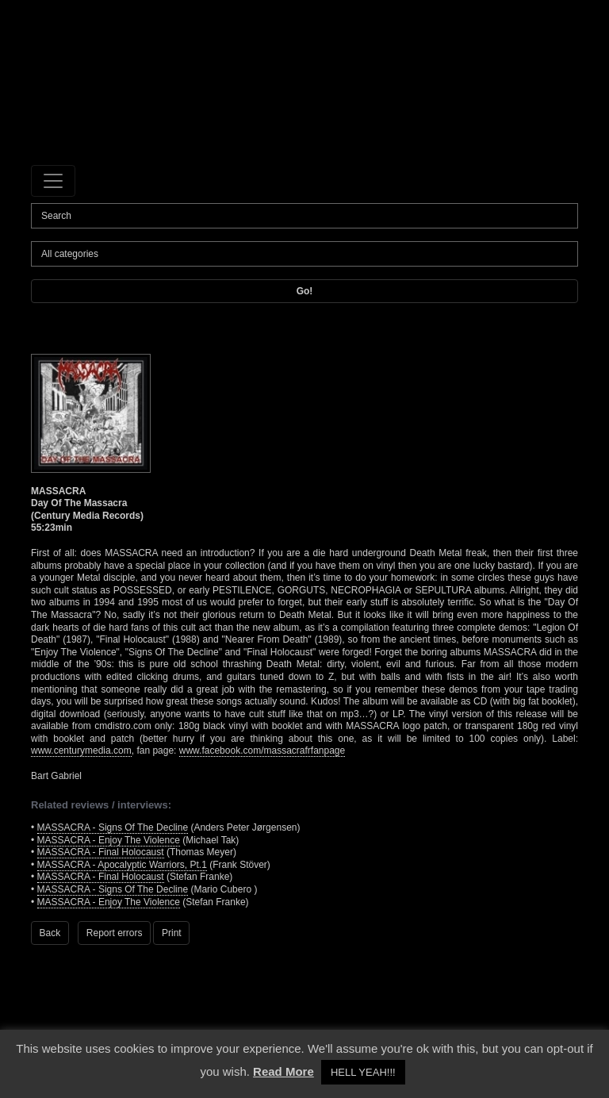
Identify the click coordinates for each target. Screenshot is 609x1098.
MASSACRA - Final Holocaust (100, 852)
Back (50, 933)
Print (172, 933)
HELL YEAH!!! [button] (363, 1072)
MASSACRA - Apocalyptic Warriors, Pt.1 (122, 864)
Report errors (114, 933)
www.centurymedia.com (81, 750)
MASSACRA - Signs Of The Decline (113, 827)
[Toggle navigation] (53, 181)
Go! (305, 291)
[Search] (304, 215)
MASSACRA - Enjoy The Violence (108, 840)
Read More (283, 1071)
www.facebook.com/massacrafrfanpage (262, 750)
